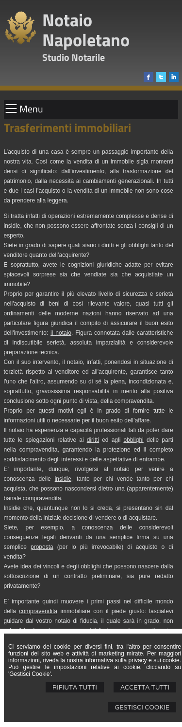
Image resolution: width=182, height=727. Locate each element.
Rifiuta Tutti (74, 687)
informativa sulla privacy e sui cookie (132, 660)
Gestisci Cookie (142, 707)
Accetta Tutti (144, 687)
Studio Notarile (73, 57)
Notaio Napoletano (86, 29)
